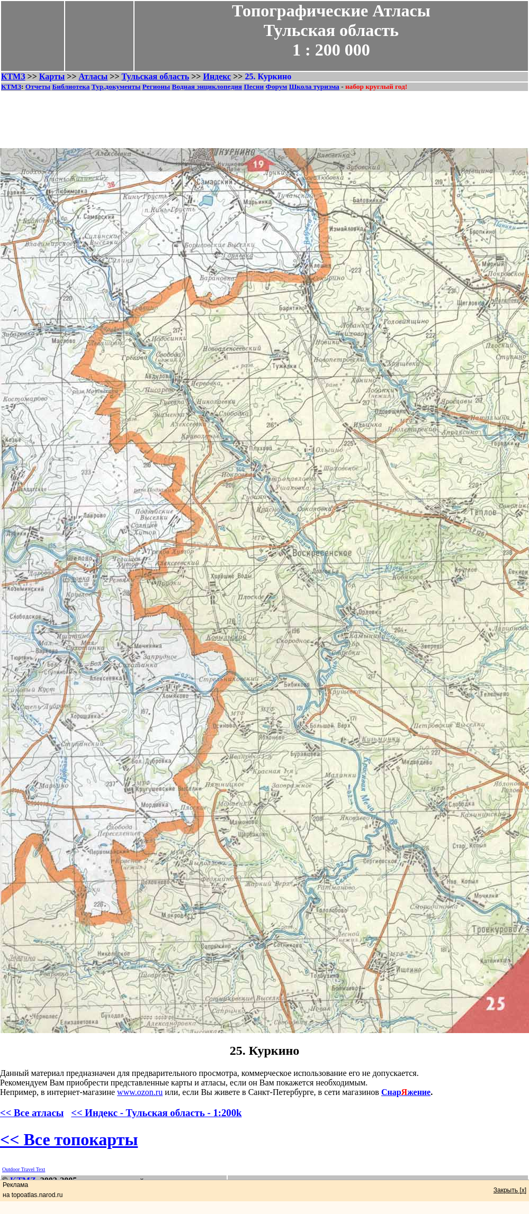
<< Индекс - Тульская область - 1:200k (156, 1112)
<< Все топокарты (69, 1139)
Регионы (156, 86)
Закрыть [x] (510, 1190)
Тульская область (156, 76)
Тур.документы (116, 86)
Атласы (93, 76)
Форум (276, 86)
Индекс (217, 76)
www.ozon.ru (140, 1092)
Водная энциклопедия (207, 86)
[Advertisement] (265, 116)
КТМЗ (13, 76)
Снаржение (406, 1092)
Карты (52, 76)
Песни (254, 86)
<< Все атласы (32, 1112)
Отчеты (37, 86)
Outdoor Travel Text (23, 1169)
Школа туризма (314, 86)
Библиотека (70, 86)
